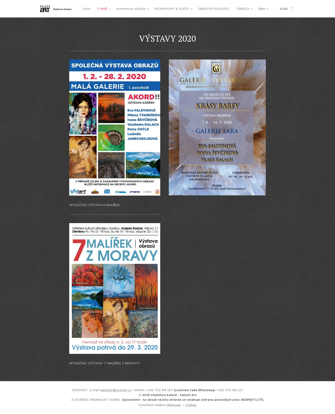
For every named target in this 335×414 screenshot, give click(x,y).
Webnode (174, 405)
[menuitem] (90, 8)
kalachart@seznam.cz (115, 390)
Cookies (191, 405)
